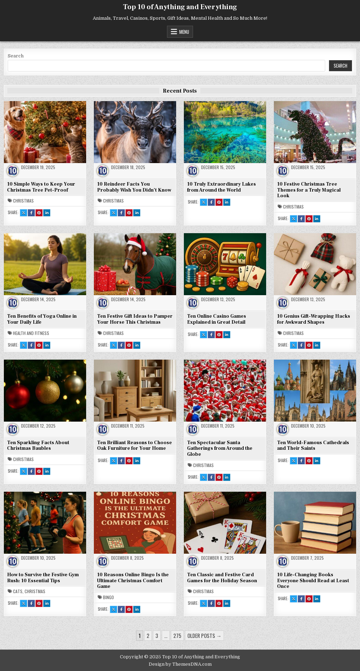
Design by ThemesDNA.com (180, 664)
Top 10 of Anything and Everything (180, 7)
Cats (17, 591)
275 (177, 635)
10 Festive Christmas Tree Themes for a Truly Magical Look (309, 190)
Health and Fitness (31, 333)
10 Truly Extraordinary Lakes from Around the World (221, 187)
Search (16, 55)
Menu (184, 31)
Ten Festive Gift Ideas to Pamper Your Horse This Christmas (135, 319)
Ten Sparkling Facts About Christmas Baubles (38, 446)
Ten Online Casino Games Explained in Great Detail (216, 319)
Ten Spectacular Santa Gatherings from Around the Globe (219, 449)
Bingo (108, 597)
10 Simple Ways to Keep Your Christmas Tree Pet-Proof (41, 187)
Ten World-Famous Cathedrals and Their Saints (313, 446)
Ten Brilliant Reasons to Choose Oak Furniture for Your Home (134, 446)
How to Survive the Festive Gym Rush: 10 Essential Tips (43, 578)
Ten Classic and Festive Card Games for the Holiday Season (222, 578)
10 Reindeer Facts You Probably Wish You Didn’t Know (134, 187)
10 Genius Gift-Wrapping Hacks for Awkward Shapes (313, 319)
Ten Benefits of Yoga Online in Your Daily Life (42, 319)
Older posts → (204, 635)
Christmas (23, 201)
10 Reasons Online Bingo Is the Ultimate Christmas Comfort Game (133, 581)
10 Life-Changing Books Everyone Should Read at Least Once (313, 581)
